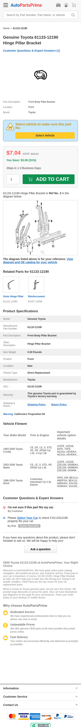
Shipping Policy (36, 404)
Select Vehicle (45, 135)
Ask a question (41, 549)
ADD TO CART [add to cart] (48, 179)
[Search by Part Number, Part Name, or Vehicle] (37, 15)
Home (6, 28)
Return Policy (59, 404)
